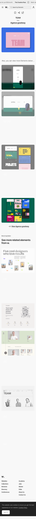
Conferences (5, 492)
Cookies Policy (23, 507)
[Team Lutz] (18, 343)
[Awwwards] (6, 7)
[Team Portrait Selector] (18, 288)
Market (21, 486)
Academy (22, 481)
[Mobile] (18, 77)
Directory (4, 489)
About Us (21, 492)
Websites (4, 481)
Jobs (20, 484)
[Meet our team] (18, 398)
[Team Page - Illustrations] (18, 315)
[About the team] (18, 260)
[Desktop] (18, 104)
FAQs (20, 489)
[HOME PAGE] (18, 130)
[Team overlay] (18, 370)
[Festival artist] (18, 453)
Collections (5, 484)
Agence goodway (18, 23)
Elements (4, 486)
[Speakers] (18, 425)
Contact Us (22, 495)
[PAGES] (18, 157)
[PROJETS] (18, 183)
